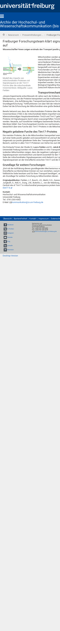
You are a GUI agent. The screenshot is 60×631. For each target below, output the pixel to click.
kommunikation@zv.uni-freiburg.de (27, 202)
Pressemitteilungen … (32, 35)
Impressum (43, 218)
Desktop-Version (10, 255)
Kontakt (32, 218)
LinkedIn (10, 245)
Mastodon (10, 249)
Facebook (10, 225)
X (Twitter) (10, 229)
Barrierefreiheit (20, 218)
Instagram (10, 233)
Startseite (4, 35)
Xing (8, 241)
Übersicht (7, 218)
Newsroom (13, 35)
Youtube (9, 237)
